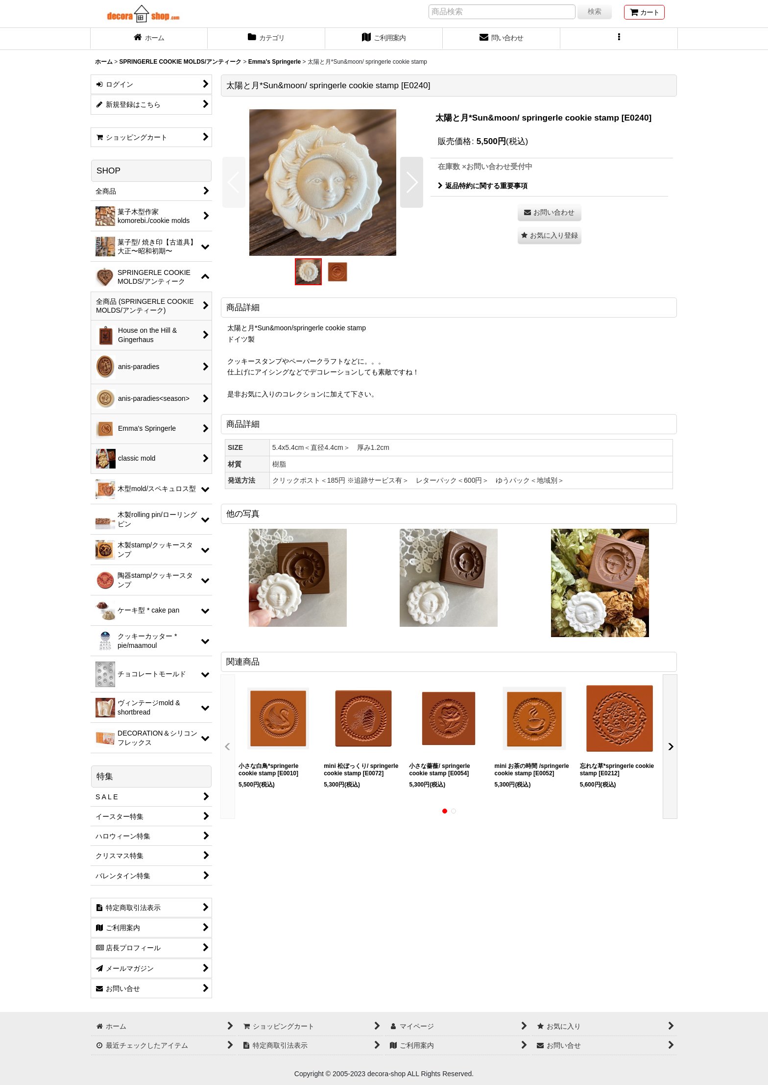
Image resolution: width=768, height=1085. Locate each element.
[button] (619, 38)
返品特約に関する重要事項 (483, 186)
